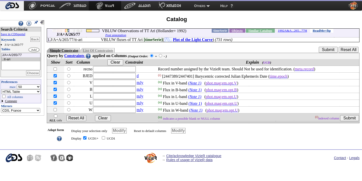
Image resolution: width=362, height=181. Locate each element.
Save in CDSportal (13, 34)
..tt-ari (21, 59)
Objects (237, 30)
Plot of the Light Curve (193, 39)
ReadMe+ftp (322, 30)
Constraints (77, 56)
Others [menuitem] (199, 6)
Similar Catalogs (260, 30)
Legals (354, 158)
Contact (340, 158)
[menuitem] (12, 6)
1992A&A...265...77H (292, 30)
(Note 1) (194, 83)
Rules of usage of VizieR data (189, 160)
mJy (140, 82)
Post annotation (115, 35)
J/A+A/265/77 (21, 55)
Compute (11, 101)
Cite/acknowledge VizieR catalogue (193, 156)
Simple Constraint (64, 51)
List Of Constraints (98, 51)
